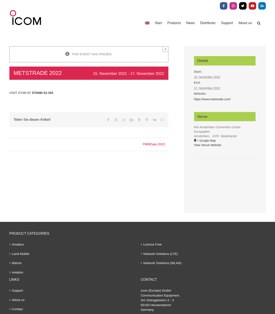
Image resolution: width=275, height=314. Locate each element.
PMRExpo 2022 (154, 144)
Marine (17, 263)
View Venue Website (207, 145)
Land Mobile (20, 254)
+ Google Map (206, 140)
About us (18, 300)
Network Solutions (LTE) (160, 254)
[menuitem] (147, 23)
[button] (258, 23)
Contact (17, 309)
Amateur (18, 244)
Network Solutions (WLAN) (162, 263)
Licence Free (152, 244)
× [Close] (166, 49)
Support (17, 290)
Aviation (17, 272)
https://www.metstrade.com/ (212, 99)
